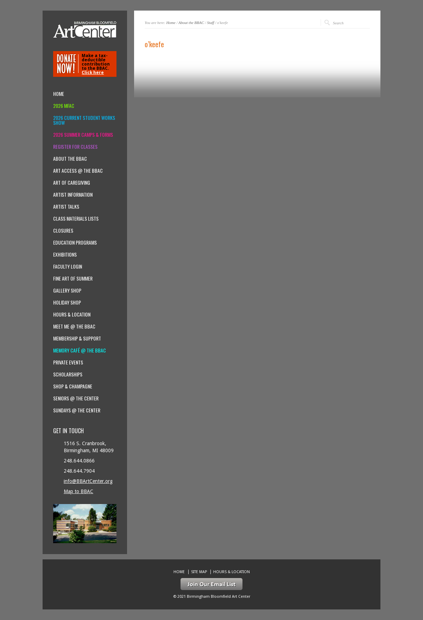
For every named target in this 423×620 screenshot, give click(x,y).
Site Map (199, 572)
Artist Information (73, 194)
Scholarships (67, 374)
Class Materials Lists (76, 218)
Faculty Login (67, 266)
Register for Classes (75, 146)
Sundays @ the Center (76, 410)
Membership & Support (77, 338)
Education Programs (75, 242)
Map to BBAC (78, 491)
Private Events (68, 362)
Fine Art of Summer (73, 278)
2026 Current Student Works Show (84, 120)
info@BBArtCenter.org (88, 481)
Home (170, 22)
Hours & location (71, 314)
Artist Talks (66, 206)
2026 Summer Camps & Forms (83, 134)
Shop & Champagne (72, 386)
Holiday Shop (67, 302)
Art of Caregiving (71, 182)
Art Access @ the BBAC (78, 170)
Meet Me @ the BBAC (74, 326)
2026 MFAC (63, 105)
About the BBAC (191, 22)
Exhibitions (65, 254)
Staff (210, 22)
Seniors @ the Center (76, 398)
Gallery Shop (67, 290)
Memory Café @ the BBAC (79, 350)
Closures (63, 230)
